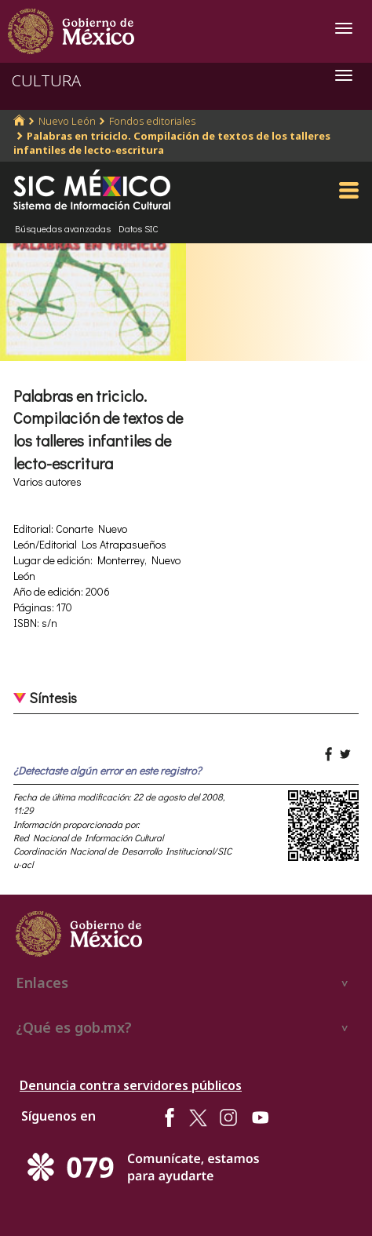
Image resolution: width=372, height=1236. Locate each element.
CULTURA (46, 80)
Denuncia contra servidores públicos (131, 1085)
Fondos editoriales (152, 121)
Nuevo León (67, 121)
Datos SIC (139, 228)
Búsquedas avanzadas (63, 228)
